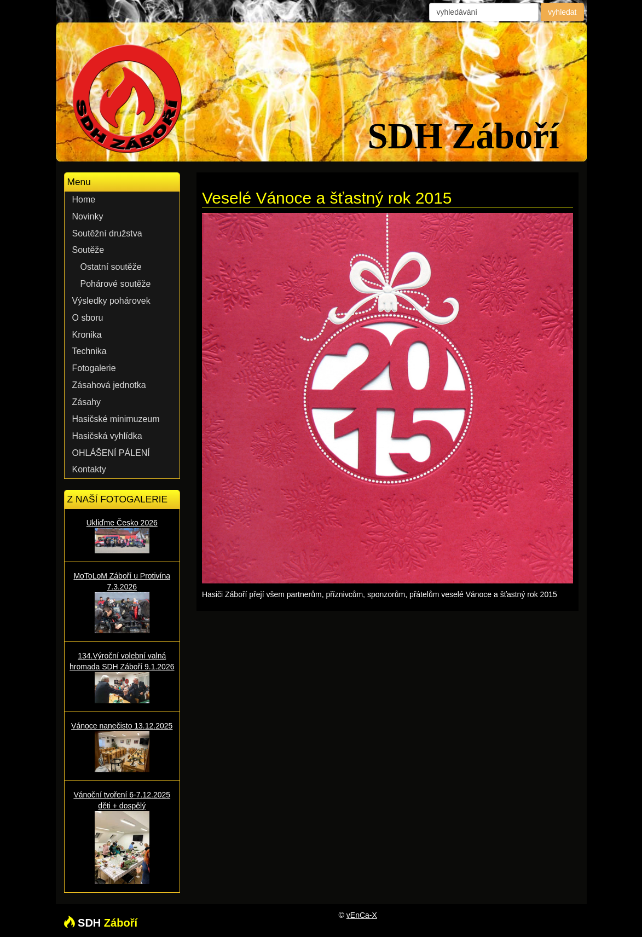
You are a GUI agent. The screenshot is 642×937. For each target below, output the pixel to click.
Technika (89, 351)
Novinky (87, 216)
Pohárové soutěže (115, 283)
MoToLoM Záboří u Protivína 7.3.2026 (122, 602)
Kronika (87, 334)
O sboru (87, 317)
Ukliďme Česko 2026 (122, 535)
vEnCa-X (361, 915)
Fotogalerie (94, 368)
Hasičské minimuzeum (116, 419)
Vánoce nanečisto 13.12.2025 (122, 746)
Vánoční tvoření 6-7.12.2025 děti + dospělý (122, 837)
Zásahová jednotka (109, 385)
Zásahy (86, 402)
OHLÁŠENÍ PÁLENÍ (111, 453)
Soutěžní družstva (107, 233)
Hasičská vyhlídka (107, 436)
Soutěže (88, 250)
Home (84, 199)
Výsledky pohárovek (111, 300)
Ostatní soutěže (111, 266)
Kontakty (89, 469)
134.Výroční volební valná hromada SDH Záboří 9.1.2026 (122, 677)
